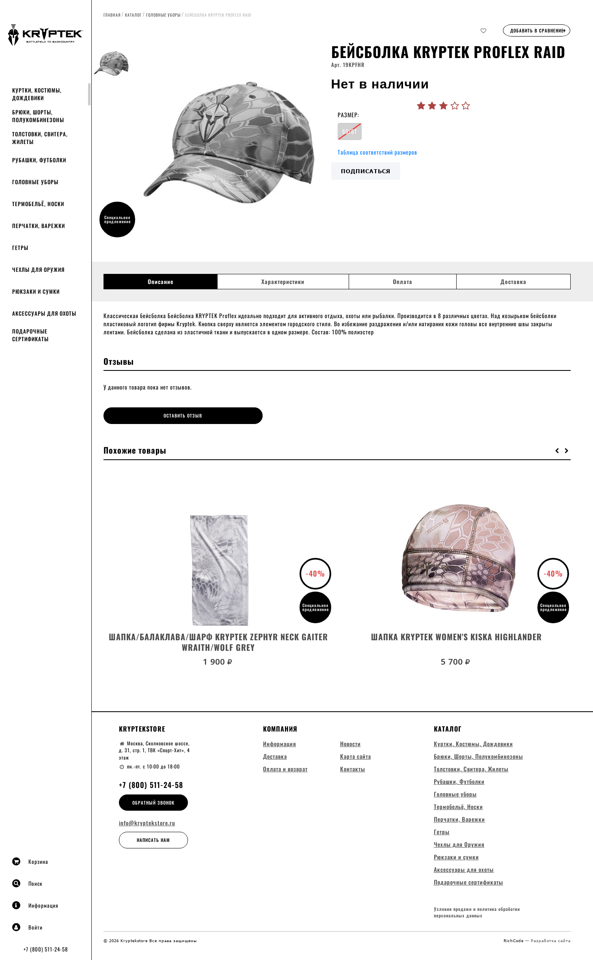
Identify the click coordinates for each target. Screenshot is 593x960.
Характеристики (282, 281)
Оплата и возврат (285, 768)
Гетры (20, 247)
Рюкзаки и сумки (36, 291)
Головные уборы (35, 182)
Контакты (352, 768)
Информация (35, 905)
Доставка (513, 281)
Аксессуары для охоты (44, 313)
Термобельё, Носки (38, 204)
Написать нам (153, 839)
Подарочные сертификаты (30, 335)
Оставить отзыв (161, 415)
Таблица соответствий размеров (377, 152)
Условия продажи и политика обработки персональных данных (477, 912)
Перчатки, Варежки (38, 226)
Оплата (402, 281)
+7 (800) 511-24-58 (46, 949)
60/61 (349, 131)
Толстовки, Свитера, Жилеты (40, 138)
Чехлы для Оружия (38, 269)
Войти (27, 927)
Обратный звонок (153, 801)
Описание (160, 281)
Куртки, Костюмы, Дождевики (37, 94)
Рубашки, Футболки (39, 160)
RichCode (514, 940)
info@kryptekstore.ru (147, 822)
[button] (557, 449)
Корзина (30, 861)
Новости (350, 742)
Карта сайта (355, 755)
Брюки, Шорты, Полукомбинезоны (38, 116)
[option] (231, 144)
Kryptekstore (142, 728)
